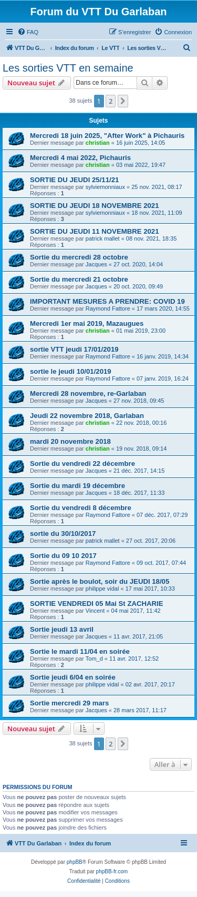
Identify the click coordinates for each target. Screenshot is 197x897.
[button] (123, 101)
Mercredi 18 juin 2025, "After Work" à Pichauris (107, 135)
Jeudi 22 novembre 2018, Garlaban (87, 416)
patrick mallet (103, 238)
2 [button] (110, 101)
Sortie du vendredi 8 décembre (80, 508)
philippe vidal (102, 588)
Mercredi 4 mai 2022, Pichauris (80, 158)
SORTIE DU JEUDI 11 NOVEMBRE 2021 (94, 231)
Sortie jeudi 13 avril (62, 629)
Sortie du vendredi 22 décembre (82, 463)
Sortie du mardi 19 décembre (77, 486)
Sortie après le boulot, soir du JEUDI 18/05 (99, 581)
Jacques (96, 264)
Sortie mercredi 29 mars (69, 703)
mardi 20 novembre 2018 (70, 441)
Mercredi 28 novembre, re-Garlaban (88, 393)
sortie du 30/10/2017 (63, 533)
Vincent (95, 610)
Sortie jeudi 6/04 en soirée (73, 677)
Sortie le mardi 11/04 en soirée (80, 651)
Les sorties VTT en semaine (68, 68)
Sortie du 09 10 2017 (63, 556)
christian (98, 142)
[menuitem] (27, 32)
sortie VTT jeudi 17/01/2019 (74, 349)
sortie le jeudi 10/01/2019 (70, 371)
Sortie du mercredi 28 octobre (79, 257)
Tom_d (94, 658)
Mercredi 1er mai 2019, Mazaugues (86, 323)
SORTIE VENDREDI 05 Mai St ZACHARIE (96, 603)
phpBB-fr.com (112, 871)
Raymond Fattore (108, 308)
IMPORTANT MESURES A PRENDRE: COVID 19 (107, 301)
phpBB (74, 862)
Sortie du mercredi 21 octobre (79, 279)
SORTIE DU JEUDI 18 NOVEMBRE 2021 (94, 206)
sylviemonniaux (105, 187)
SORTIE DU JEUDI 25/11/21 (74, 180)
